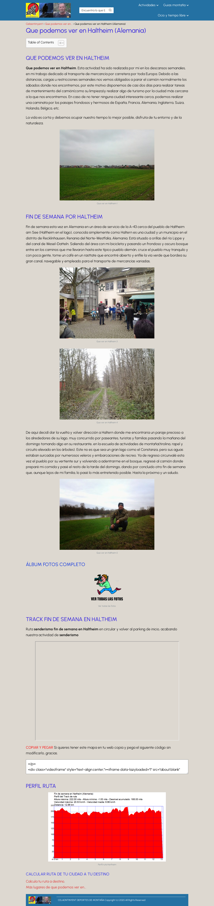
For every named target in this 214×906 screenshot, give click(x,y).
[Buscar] (110, 10)
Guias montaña (174, 5)
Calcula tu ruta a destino (45, 881)
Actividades (146, 5)
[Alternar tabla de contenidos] (59, 43)
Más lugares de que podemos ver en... (56, 887)
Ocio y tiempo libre (172, 15)
